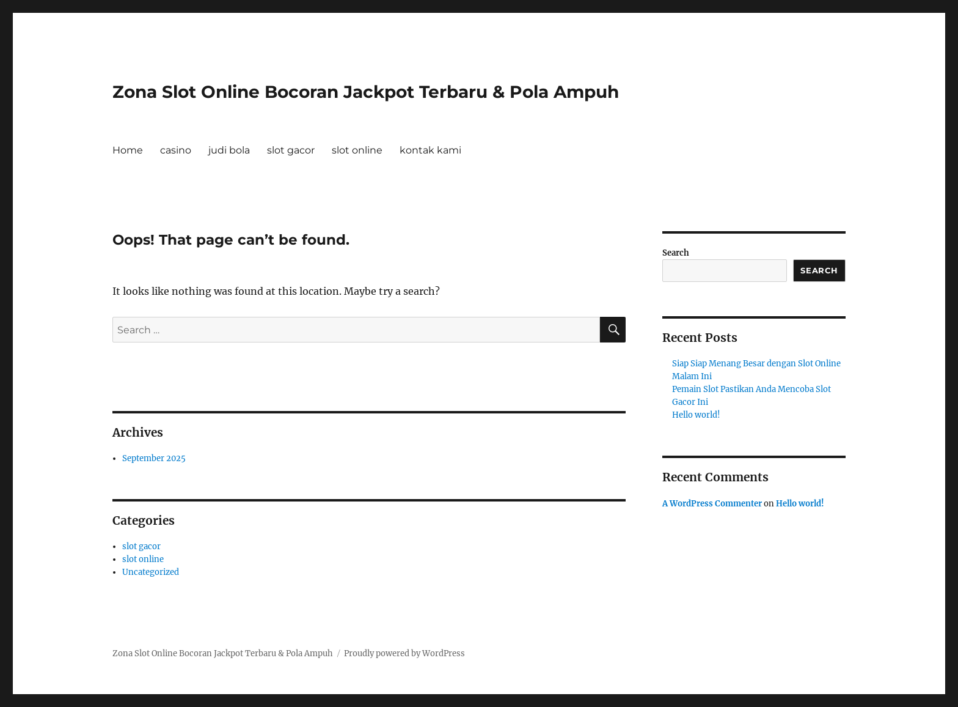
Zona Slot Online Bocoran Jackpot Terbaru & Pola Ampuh (365, 91)
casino (175, 150)
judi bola (229, 150)
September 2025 (154, 458)
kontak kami (430, 150)
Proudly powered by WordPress (404, 653)
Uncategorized (150, 572)
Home (127, 150)
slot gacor (291, 150)
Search (675, 253)
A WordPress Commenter (712, 503)
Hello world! (696, 415)
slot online (357, 150)
